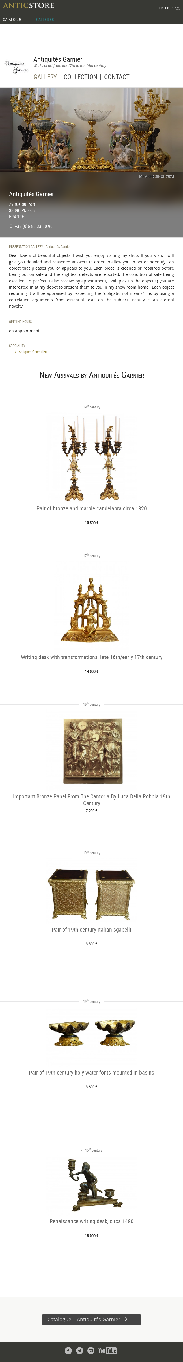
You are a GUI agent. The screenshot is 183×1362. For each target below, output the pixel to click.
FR (161, 7)
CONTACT (117, 77)
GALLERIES (45, 19)
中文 (176, 7)
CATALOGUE (12, 19)
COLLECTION (80, 77)
